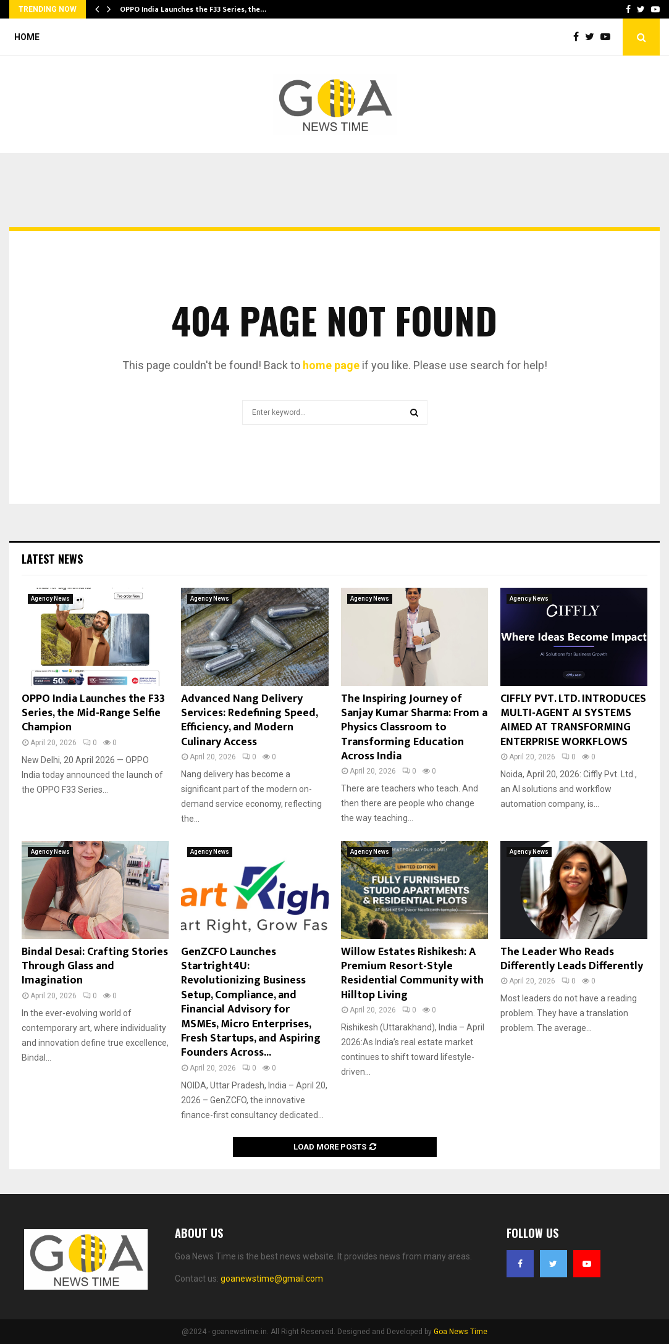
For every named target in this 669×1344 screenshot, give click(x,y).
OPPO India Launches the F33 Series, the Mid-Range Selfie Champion (93, 713)
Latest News (52, 559)
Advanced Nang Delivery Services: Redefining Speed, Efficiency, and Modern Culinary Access (249, 720)
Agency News (50, 598)
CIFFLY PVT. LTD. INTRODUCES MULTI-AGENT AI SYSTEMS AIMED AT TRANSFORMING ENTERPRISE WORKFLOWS (573, 720)
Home (27, 37)
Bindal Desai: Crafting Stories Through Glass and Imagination (95, 966)
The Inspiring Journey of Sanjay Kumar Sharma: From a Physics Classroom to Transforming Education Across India (414, 728)
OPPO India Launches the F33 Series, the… (193, 9)
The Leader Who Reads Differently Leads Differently (571, 959)
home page (331, 365)
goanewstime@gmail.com (272, 1278)
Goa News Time (460, 1331)
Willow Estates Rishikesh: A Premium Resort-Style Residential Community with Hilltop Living (412, 973)
